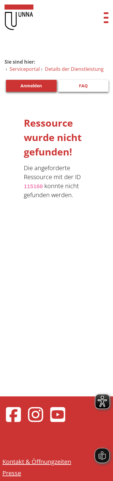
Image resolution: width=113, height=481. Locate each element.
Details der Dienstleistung (74, 69)
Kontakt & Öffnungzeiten (36, 462)
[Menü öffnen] (106, 17)
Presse (11, 473)
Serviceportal (25, 69)
